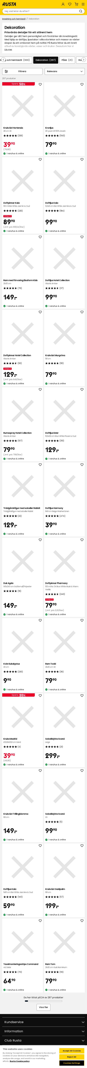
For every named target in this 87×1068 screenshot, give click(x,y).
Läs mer (8, 49)
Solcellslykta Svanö (64, 740)
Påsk (67, 60)
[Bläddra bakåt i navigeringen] (3, 59)
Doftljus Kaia (64, 204)
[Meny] (83, 4)
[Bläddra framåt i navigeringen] (83, 59)
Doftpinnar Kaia (22, 204)
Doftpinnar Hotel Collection (22, 357)
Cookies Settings (71, 1063)
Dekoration (46, 60)
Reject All (71, 1057)
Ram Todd (64, 665)
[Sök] (81, 11)
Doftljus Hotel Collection (64, 282)
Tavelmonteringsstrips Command (22, 966)
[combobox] (40, 11)
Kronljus (64, 129)
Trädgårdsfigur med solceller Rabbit (22, 510)
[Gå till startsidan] (9, 4)
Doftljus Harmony (64, 510)
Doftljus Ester (64, 434)
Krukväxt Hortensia (22, 129)
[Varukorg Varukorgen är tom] (76, 4)
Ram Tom (64, 966)
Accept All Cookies (72, 1050)
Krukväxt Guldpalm (64, 891)
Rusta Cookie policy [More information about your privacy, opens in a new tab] (20, 1061)
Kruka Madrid (22, 740)
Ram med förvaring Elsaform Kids (22, 282)
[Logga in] (63, 4)
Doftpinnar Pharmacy (64, 586)
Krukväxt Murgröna (64, 357)
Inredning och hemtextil (13, 18)
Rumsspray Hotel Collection (22, 434)
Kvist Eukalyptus (22, 665)
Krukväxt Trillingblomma (22, 815)
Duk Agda (22, 585)
